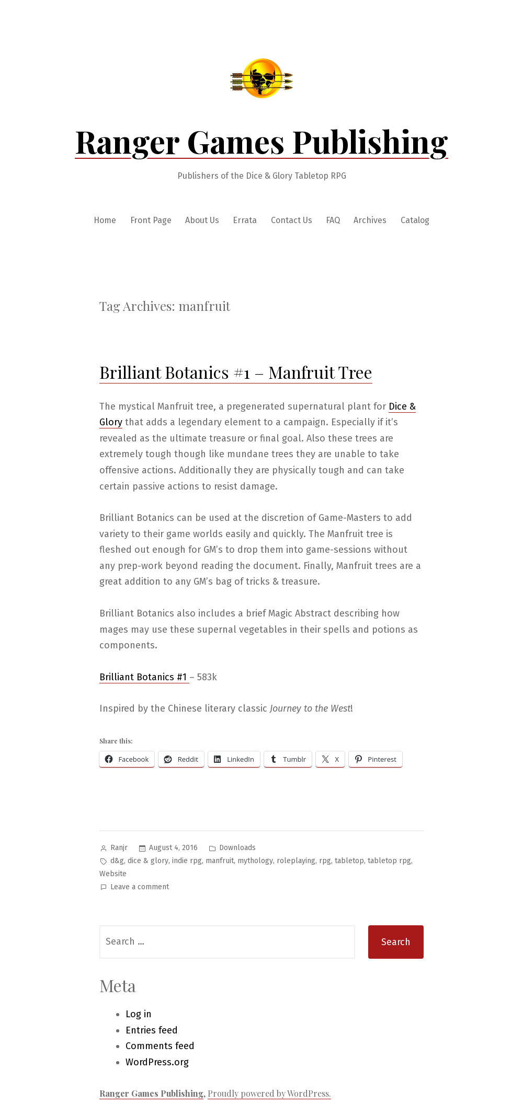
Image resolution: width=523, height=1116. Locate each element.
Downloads (237, 847)
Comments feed (160, 1046)
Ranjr (119, 847)
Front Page (151, 220)
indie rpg (187, 860)
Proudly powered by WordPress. (269, 1093)
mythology (255, 860)
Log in (139, 1014)
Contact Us (291, 220)
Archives (370, 220)
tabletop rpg (389, 860)
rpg (325, 860)
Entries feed (152, 1030)
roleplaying (296, 860)
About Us (202, 220)
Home (105, 220)
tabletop (349, 860)
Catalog (415, 220)
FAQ (333, 220)
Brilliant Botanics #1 (144, 677)
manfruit (220, 860)
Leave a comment (139, 887)
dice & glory (148, 860)
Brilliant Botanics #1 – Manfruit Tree (235, 372)
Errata (245, 220)
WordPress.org (157, 1062)
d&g (117, 860)
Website (113, 873)
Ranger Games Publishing (261, 140)
